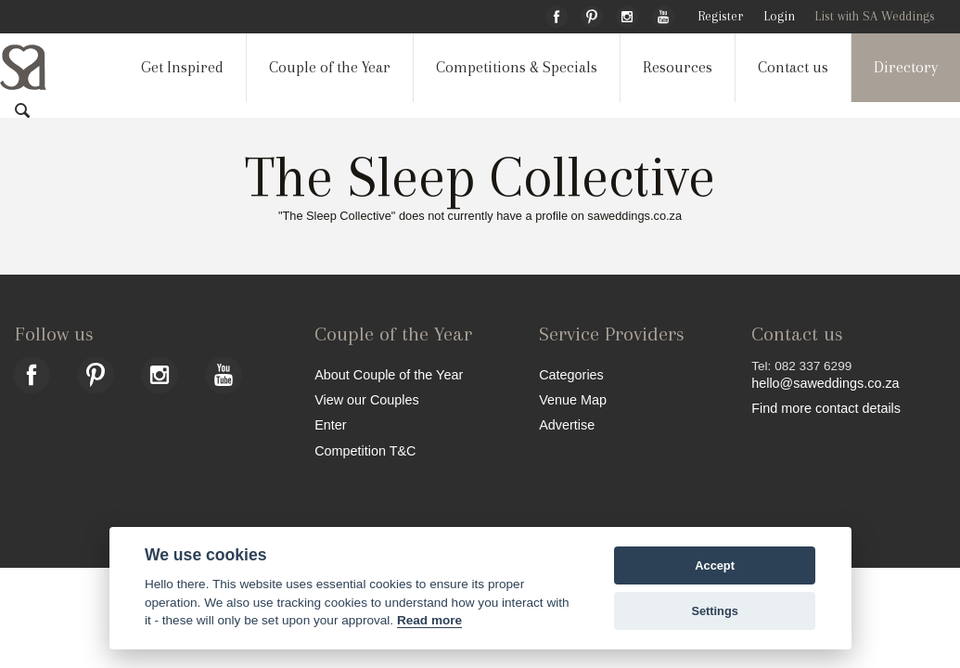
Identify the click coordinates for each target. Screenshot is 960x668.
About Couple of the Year (388, 374)
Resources (677, 67)
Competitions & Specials (516, 67)
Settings (714, 611)
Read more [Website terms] (429, 620)
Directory (906, 67)
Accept (715, 565)
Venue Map (573, 399)
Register (720, 16)
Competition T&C (365, 450)
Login (779, 16)
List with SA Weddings (874, 16)
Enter (330, 424)
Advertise (567, 424)
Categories (571, 374)
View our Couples (366, 399)
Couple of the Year (329, 67)
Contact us (793, 67)
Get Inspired (182, 67)
